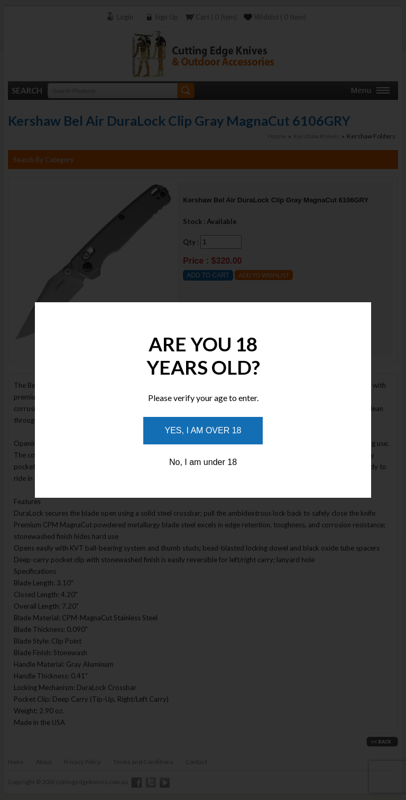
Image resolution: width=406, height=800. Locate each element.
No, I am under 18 (203, 462)
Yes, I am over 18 (203, 430)
